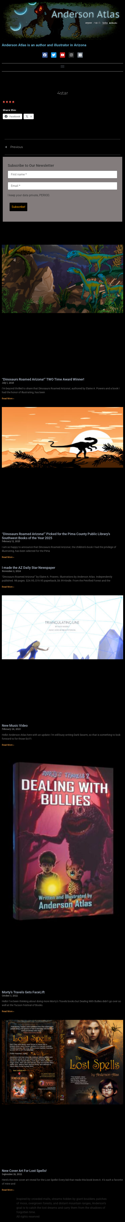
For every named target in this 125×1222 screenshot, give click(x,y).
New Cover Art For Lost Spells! (24, 1171)
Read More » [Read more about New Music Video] (8, 745)
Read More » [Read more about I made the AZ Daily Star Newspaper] (8, 587)
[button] (63, 66)
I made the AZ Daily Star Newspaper (28, 568)
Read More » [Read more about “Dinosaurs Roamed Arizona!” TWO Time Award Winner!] (8, 398)
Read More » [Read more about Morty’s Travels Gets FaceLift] (8, 1011)
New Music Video (15, 726)
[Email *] (62, 186)
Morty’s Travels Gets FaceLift (23, 992)
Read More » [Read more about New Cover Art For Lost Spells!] (8, 1190)
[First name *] (62, 174)
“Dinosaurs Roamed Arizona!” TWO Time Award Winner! (43, 379)
